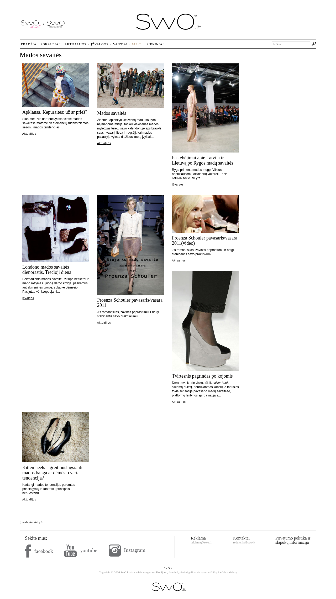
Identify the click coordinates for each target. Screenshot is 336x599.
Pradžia (28, 44)
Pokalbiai (50, 44)
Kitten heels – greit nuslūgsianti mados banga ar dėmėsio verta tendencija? (52, 473)
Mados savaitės (111, 113)
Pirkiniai (155, 44)
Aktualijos (29, 133)
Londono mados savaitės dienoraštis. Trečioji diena (46, 269)
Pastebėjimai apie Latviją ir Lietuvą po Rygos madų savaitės (202, 160)
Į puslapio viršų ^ (31, 522)
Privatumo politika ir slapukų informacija (292, 540)
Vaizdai (120, 44)
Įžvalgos (178, 184)
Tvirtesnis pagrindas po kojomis (202, 376)
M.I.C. (137, 44)
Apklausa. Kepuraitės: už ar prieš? (54, 112)
